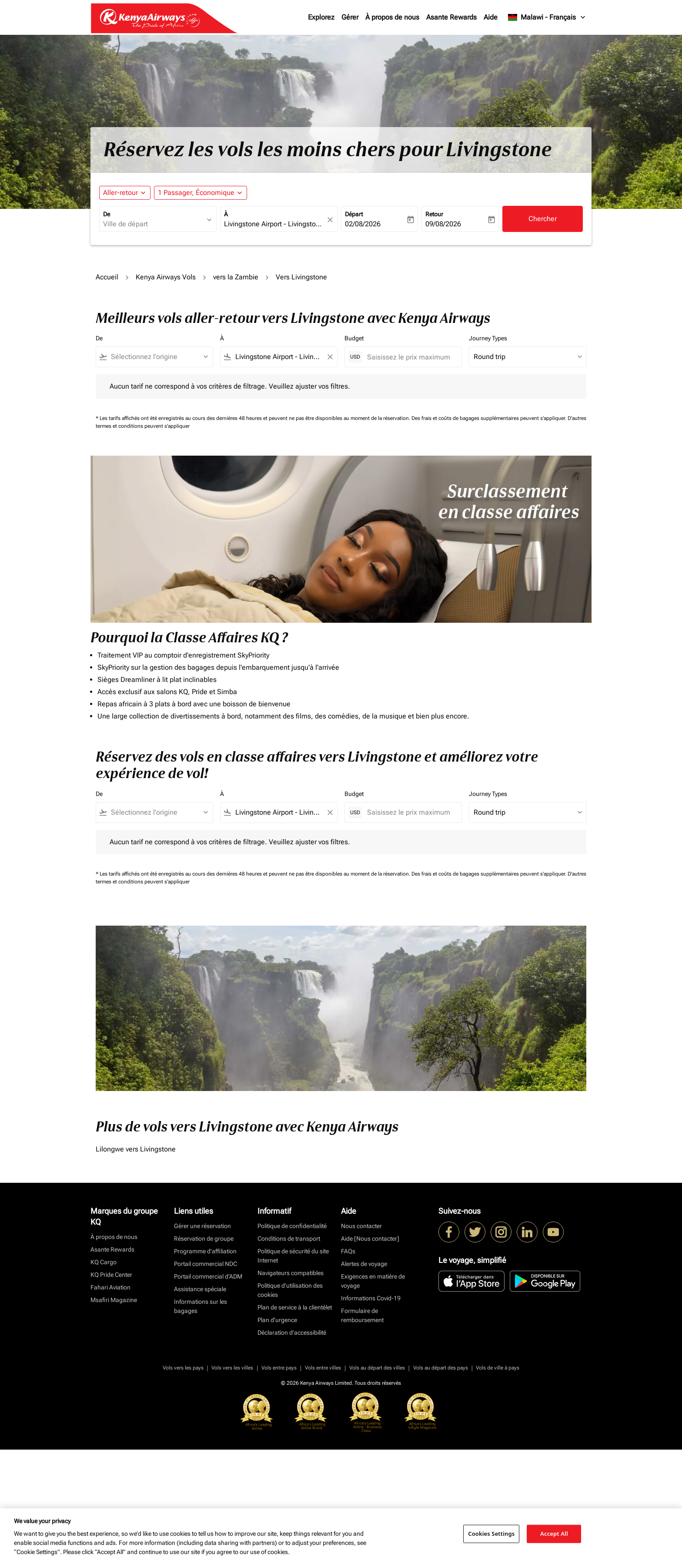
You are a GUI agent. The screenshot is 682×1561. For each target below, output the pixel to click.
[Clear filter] (329, 357)
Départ (354, 214)
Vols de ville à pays (497, 1368)
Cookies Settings (491, 1534)
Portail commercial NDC (205, 1263)
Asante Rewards (451, 17)
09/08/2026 (443, 224)
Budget (354, 338)
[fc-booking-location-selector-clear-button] (331, 219)
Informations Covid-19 (371, 1298)
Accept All (554, 1534)
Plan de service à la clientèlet (294, 1307)
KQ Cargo (103, 1262)
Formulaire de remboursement (362, 1315)
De (106, 214)
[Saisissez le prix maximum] (410, 357)
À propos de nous (392, 17)
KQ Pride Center (111, 1274)
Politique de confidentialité (292, 1225)
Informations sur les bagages (200, 1306)
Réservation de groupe (204, 1238)
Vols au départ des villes (377, 1368)
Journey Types (488, 338)
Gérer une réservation (202, 1225)
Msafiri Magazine (113, 1299)
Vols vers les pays (183, 1368)
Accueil (107, 277)
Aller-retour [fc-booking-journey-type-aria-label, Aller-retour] (120, 192)
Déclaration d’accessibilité (291, 1332)
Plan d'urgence (277, 1319)
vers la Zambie (235, 277)
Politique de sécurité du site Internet (293, 1256)
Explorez (321, 17)
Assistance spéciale (200, 1289)
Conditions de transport (288, 1238)
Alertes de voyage (364, 1263)
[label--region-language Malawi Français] (547, 17)
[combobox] (153, 224)
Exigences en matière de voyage (373, 1281)
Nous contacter (361, 1225)
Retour (434, 214)
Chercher (542, 219)
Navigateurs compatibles (290, 1272)
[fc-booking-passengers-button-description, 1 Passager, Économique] (196, 193)
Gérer (349, 17)
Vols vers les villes (232, 1368)
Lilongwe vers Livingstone (136, 1149)
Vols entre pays (279, 1368)
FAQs (348, 1251)
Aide (491, 17)
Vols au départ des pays (440, 1368)
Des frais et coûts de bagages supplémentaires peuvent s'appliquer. (489, 418)
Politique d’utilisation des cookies (290, 1290)
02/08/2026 (363, 224)
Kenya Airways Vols (166, 277)
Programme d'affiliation (205, 1251)
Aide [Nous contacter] (370, 1238)
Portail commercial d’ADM (208, 1276)
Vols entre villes (323, 1368)
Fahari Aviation (110, 1287)
